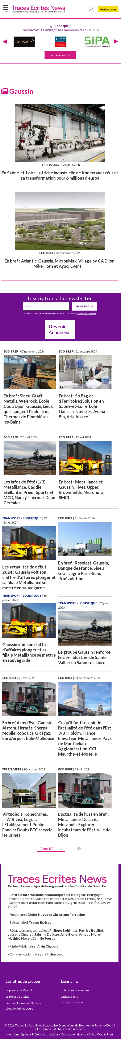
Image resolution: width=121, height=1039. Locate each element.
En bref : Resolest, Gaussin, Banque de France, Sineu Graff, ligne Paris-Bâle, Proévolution (83, 570)
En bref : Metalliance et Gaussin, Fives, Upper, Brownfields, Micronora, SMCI (81, 489)
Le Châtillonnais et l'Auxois (23, 1003)
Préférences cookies (45, 1034)
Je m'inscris (84, 306)
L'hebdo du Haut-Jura (19, 1008)
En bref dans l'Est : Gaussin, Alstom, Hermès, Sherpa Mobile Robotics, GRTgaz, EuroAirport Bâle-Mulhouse (28, 730)
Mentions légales (18, 1034)
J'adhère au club (60, 55)
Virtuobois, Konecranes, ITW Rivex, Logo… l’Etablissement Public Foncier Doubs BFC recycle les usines (27, 824)
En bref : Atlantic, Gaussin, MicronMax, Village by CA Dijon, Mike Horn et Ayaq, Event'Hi (60, 263)
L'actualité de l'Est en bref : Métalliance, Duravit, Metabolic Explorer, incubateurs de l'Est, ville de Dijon (84, 824)
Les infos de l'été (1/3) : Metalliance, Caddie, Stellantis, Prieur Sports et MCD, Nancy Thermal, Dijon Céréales (29, 492)
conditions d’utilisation (86, 313)
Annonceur (60, 329)
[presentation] (5, 41)
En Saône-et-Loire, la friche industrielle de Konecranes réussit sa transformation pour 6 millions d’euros (60, 175)
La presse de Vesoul (19, 990)
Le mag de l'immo (72, 1002)
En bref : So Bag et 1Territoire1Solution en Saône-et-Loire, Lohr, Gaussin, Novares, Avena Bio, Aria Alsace (82, 406)
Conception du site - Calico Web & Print (87, 1034)
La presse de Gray (17, 996)
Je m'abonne (108, 9)
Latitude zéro (69, 996)
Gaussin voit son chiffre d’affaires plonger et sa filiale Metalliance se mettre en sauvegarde (29, 652)
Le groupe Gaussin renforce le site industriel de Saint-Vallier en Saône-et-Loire (84, 657)
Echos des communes (75, 990)
